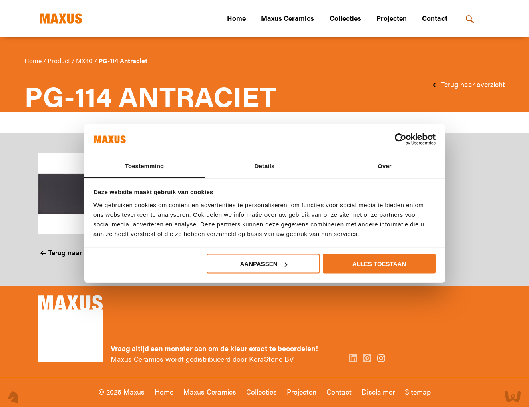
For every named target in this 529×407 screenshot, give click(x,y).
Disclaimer (379, 392)
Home (236, 18)
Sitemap (418, 392)
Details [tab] (265, 165)
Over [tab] (385, 165)
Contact (434, 18)
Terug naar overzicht (472, 84)
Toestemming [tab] (144, 165)
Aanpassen (263, 263)
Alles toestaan (379, 263)
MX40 (85, 60)
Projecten (391, 18)
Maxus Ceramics (287, 18)
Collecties (345, 18)
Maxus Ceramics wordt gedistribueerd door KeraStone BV (202, 359)
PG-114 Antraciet (123, 60)
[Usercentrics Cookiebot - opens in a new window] (401, 139)
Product (60, 60)
